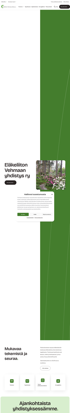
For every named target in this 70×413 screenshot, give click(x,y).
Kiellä (35, 214)
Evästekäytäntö (30, 217)
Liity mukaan (45, 368)
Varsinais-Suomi (11, 1)
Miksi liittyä (66, 1)
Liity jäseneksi (63, 6)
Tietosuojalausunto (38, 217)
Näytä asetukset (47, 214)
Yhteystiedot (49, 6)
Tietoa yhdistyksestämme (56, 1)
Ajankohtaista (34, 6)
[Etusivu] (9, 6)
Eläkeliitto (3, 1)
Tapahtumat (28, 6)
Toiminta (21, 6)
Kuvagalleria (42, 6)
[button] (52, 194)
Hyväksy (23, 214)
